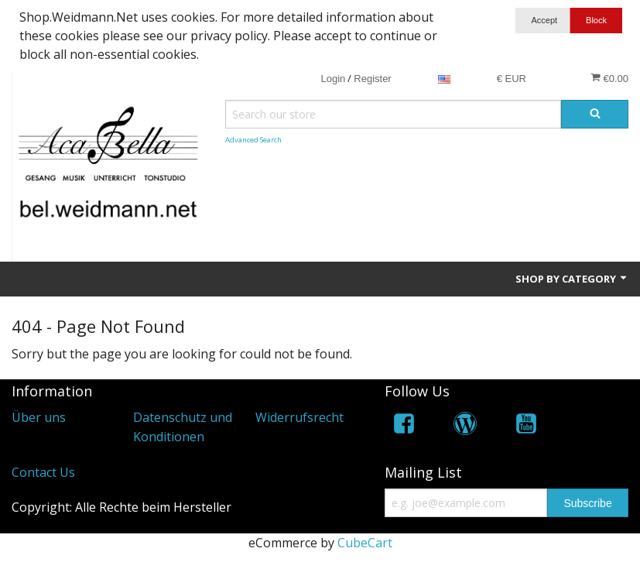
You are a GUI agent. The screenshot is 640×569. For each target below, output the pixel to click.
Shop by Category (571, 279)
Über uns (39, 417)
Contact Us (43, 472)
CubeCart (364, 542)
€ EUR (511, 78)
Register (372, 78)
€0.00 (609, 78)
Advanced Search (253, 140)
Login (332, 78)
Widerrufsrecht (299, 417)
